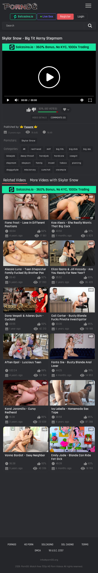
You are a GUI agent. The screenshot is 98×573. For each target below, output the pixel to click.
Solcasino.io (23, 17)
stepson (26, 162)
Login (81, 16)
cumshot (45, 169)
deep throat (27, 155)
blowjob (10, 155)
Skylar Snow (28, 140)
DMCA (38, 550)
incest (51, 162)
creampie (61, 169)
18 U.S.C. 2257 (56, 550)
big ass (87, 149)
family (39, 162)
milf (49, 149)
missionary (30, 169)
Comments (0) (58, 117)
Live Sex (46, 16)
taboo (63, 162)
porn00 (12, 544)
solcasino (47, 544)
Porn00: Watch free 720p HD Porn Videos (42, 566)
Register (65, 16)
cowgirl (73, 155)
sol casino (67, 544)
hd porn (28, 544)
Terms (85, 544)
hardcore (59, 155)
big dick (73, 149)
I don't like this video (34, 110)
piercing (76, 162)
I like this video (29, 110)
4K (24, 149)
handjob (44, 155)
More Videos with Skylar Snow (54, 180)
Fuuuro (29, 127)
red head (36, 149)
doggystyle (12, 169)
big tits (60, 149)
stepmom (11, 162)
